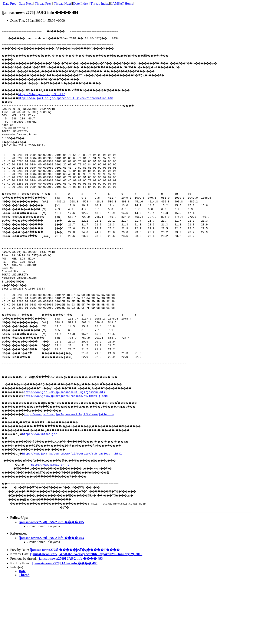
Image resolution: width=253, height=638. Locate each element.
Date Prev (9, 3)
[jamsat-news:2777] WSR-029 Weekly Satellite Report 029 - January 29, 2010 (86, 592)
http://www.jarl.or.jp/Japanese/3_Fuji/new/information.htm (69, 101)
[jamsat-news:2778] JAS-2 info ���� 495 (51, 560)
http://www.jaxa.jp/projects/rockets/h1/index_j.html (70, 431)
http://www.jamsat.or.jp (51, 501)
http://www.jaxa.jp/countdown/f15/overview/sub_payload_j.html (75, 490)
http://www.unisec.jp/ (42, 470)
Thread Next (62, 3)
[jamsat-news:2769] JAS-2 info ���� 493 (51, 575)
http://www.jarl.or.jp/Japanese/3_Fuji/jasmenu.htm (69, 428)
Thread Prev (43, 3)
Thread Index (100, 3)
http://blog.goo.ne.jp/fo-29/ (45, 97)
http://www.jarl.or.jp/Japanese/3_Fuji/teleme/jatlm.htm (73, 451)
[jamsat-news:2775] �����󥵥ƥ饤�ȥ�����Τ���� (75, 587)
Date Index (80, 3)
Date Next (26, 3)
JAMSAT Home (122, 3)
